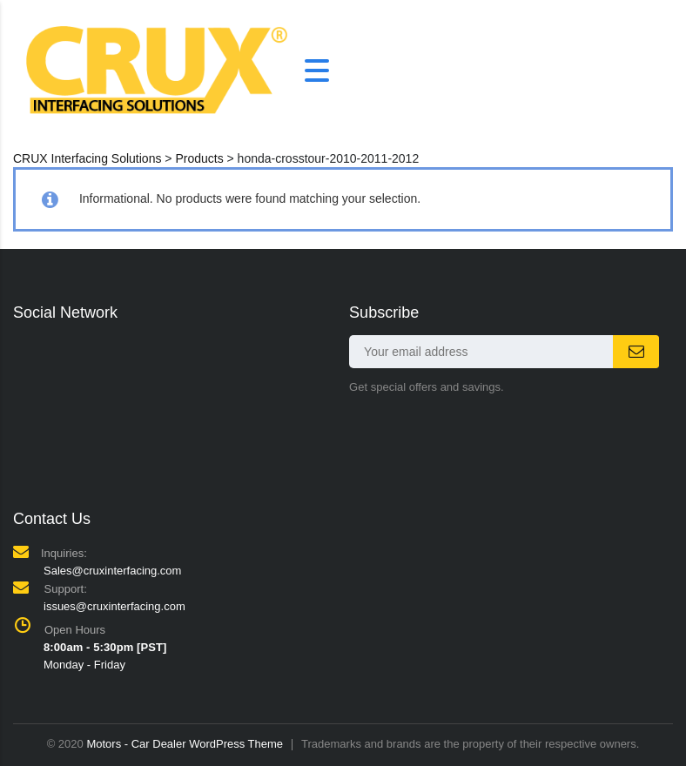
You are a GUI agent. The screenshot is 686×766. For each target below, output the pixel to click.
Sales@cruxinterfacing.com (112, 570)
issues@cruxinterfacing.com (114, 606)
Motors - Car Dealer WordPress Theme (184, 743)
